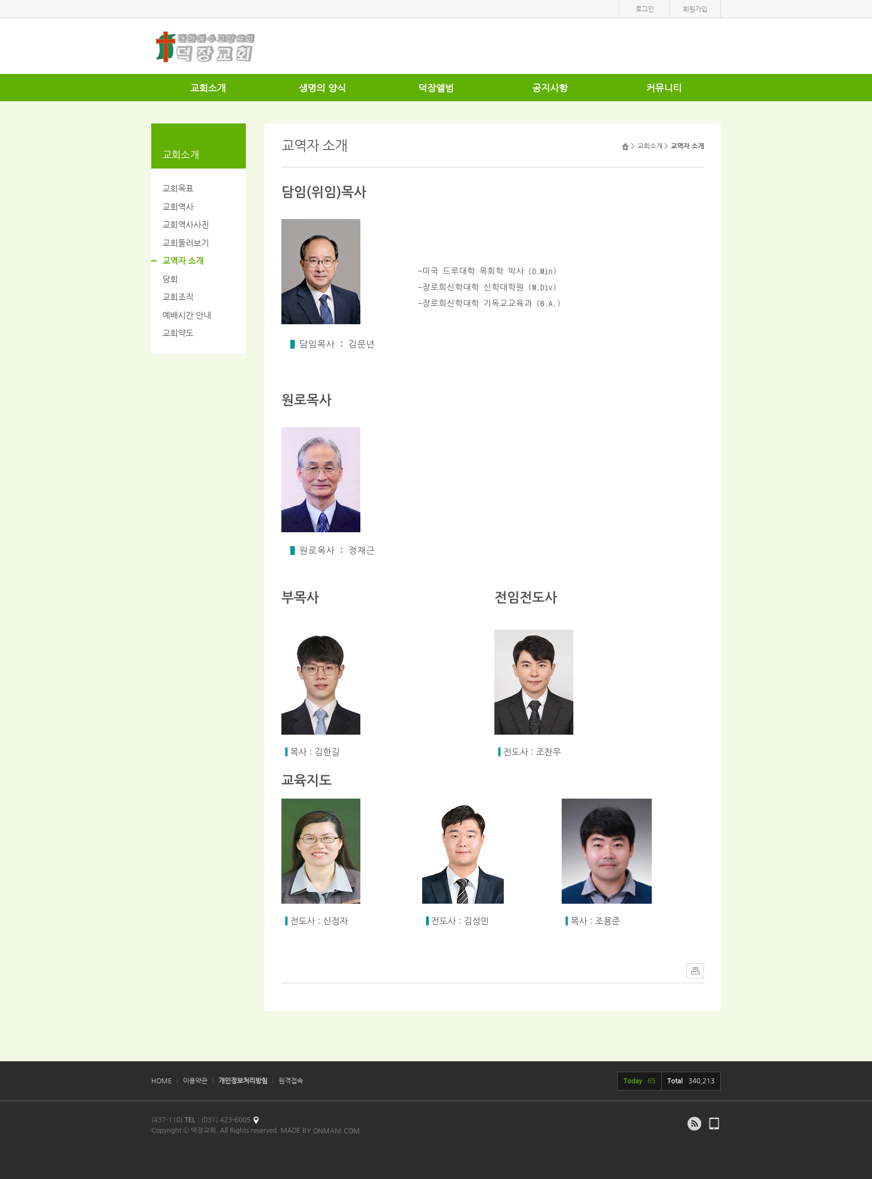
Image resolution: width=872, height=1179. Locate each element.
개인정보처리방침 (243, 1080)
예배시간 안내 (186, 315)
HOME (161, 1080)
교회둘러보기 (185, 242)
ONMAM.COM (336, 1131)
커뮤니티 (664, 87)
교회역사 (178, 206)
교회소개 (208, 87)
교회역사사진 (185, 224)
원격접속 (291, 1080)
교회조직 (178, 296)
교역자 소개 (183, 260)
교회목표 (178, 188)
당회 (170, 279)
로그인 (645, 9)
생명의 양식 (322, 87)
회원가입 (695, 9)
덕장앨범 (436, 87)
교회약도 (178, 333)
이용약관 (195, 1080)
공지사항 (550, 87)
